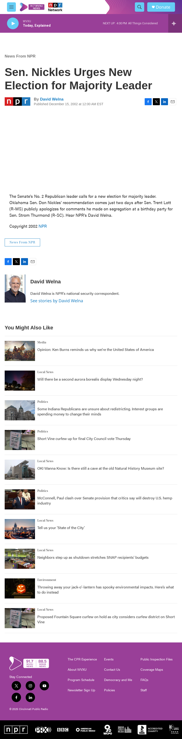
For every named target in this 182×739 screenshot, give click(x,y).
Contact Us (112, 669)
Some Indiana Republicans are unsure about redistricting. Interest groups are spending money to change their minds (100, 411)
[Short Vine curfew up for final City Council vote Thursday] (20, 440)
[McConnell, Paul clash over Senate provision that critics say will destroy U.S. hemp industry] (20, 499)
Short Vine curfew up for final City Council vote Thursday (84, 438)
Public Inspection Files (156, 659)
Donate (163, 7)
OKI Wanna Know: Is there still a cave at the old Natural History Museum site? (100, 468)
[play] (13, 23)
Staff (143, 690)
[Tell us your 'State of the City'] (20, 529)
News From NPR (20, 56)
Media (41, 342)
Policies (109, 690)
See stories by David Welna (56, 300)
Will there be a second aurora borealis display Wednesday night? (90, 379)
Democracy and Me (118, 680)
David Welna (51, 99)
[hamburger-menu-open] (11, 7)
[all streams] (175, 23)
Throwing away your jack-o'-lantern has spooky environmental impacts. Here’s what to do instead (105, 589)
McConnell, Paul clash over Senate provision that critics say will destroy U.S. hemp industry (104, 500)
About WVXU (77, 669)
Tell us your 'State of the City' (61, 527)
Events (109, 659)
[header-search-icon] (139, 7)
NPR (42, 226)
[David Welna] (15, 288)
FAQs (144, 680)
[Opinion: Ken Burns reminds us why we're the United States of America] (20, 351)
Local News (45, 372)
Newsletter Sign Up (81, 690)
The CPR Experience (82, 659)
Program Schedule (81, 680)
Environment (46, 580)
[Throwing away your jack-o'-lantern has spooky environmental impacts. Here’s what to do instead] (20, 588)
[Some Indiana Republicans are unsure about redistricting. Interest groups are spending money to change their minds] (20, 410)
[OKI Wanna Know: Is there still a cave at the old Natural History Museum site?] (20, 470)
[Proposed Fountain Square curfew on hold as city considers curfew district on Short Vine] (20, 618)
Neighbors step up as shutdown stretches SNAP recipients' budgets (93, 557)
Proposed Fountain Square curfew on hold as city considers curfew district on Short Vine (106, 619)
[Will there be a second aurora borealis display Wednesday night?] (20, 381)
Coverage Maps (151, 669)
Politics (42, 402)
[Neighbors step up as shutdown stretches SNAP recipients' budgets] (20, 559)
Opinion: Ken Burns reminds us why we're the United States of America (95, 349)
